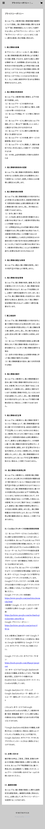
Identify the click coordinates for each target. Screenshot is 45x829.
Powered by (22, 817)
